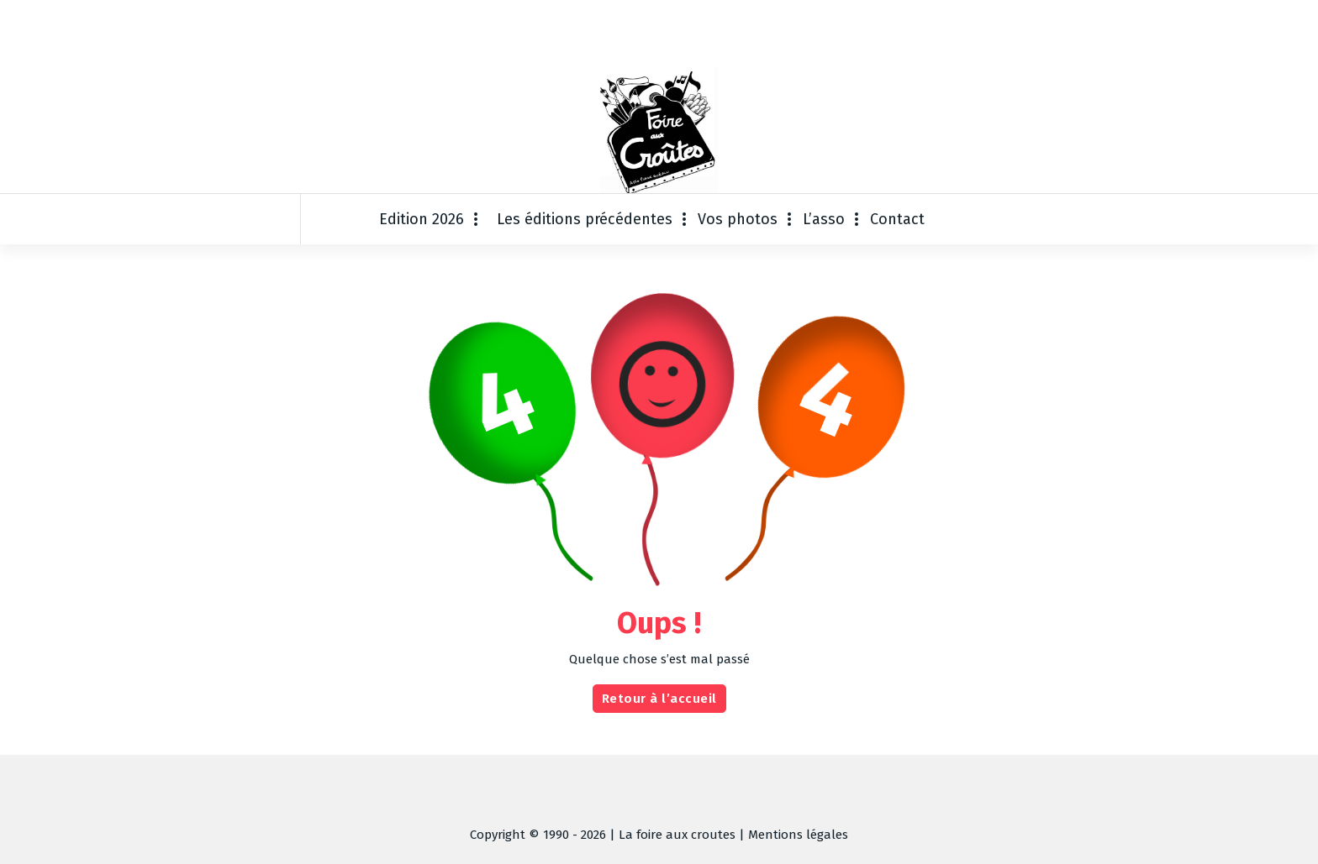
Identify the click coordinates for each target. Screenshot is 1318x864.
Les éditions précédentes (584, 219)
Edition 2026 (421, 219)
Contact (897, 219)
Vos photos (738, 219)
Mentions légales (798, 834)
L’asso (824, 219)
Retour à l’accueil (659, 698)
